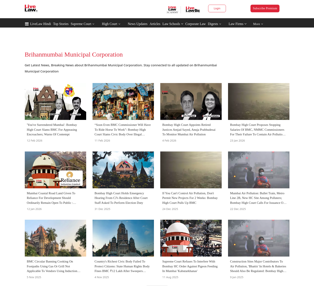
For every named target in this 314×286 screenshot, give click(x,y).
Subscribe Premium (265, 8)
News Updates (138, 24)
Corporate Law (195, 24)
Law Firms (238, 24)
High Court (109, 24)
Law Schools (172, 24)
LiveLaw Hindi (40, 24)
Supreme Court (81, 24)
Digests (213, 24)
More (258, 24)
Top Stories (61, 24)
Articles (154, 24)
